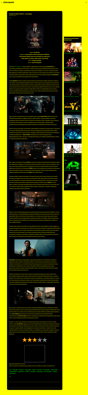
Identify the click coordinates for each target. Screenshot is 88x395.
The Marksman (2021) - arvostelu (71, 96)
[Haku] (16, 2)
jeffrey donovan (13, 371)
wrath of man (12, 373)
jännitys (27, 371)
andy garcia (15, 369)
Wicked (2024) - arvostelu (69, 82)
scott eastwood (48, 371)
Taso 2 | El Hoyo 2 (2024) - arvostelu (72, 139)
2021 (10, 369)
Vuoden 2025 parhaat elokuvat (71, 170)
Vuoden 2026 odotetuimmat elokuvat (72, 111)
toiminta (55, 371)
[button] (10, 18)
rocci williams (40, 371)
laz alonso (33, 371)
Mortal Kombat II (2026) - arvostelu (71, 67)
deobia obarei (28, 369)
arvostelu (21, 369)
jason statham (54, 369)
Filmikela (9, 2)
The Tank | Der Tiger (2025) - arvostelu (72, 125)
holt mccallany (46, 369)
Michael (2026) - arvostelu (70, 53)
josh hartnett (21, 371)
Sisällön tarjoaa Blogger (44, 393)
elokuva (34, 369)
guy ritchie (39, 369)
